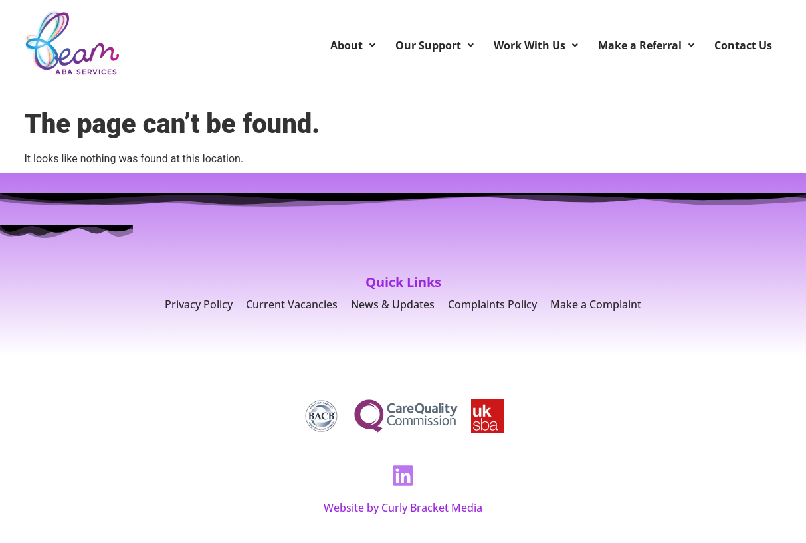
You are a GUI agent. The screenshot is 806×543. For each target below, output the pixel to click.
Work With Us (536, 45)
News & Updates (393, 304)
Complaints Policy (492, 304)
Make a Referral (646, 45)
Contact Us (743, 45)
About (352, 45)
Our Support (434, 45)
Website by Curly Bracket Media (403, 507)
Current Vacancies (292, 304)
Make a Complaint (595, 304)
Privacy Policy (199, 304)
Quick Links (403, 282)
